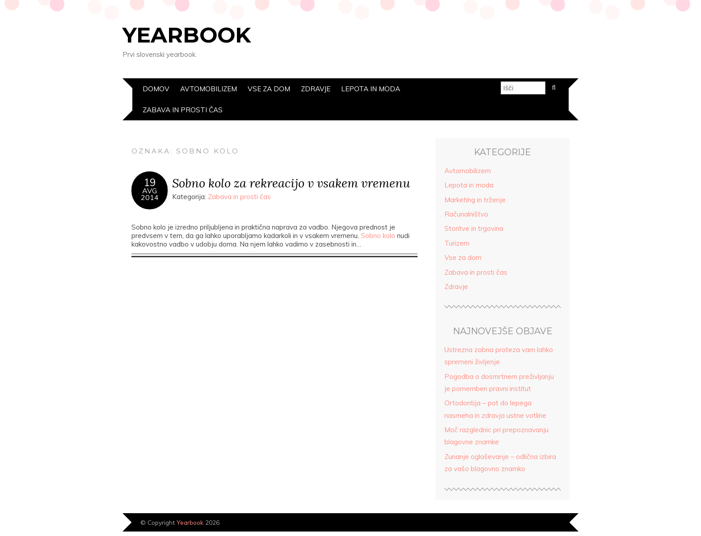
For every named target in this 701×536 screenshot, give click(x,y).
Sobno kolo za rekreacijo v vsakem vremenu (291, 183)
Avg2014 (150, 194)
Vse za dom (269, 89)
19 (150, 182)
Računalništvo (466, 214)
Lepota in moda (370, 89)
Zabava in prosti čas (183, 110)
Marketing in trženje (475, 200)
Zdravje (315, 89)
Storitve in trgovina (473, 228)
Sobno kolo (378, 235)
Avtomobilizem (208, 89)
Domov (156, 89)
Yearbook (186, 35)
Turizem (456, 243)
